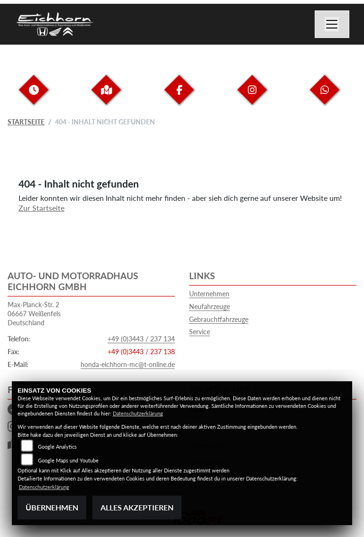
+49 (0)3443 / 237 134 (141, 339)
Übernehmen (52, 507)
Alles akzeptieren (136, 507)
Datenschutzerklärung (138, 413)
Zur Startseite (41, 207)
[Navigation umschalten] (332, 24)
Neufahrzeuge (209, 306)
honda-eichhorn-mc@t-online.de (128, 364)
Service (199, 332)
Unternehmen (209, 294)
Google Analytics (57, 446)
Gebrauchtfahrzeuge (218, 319)
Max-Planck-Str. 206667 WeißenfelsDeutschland (34, 313)
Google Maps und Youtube (68, 460)
